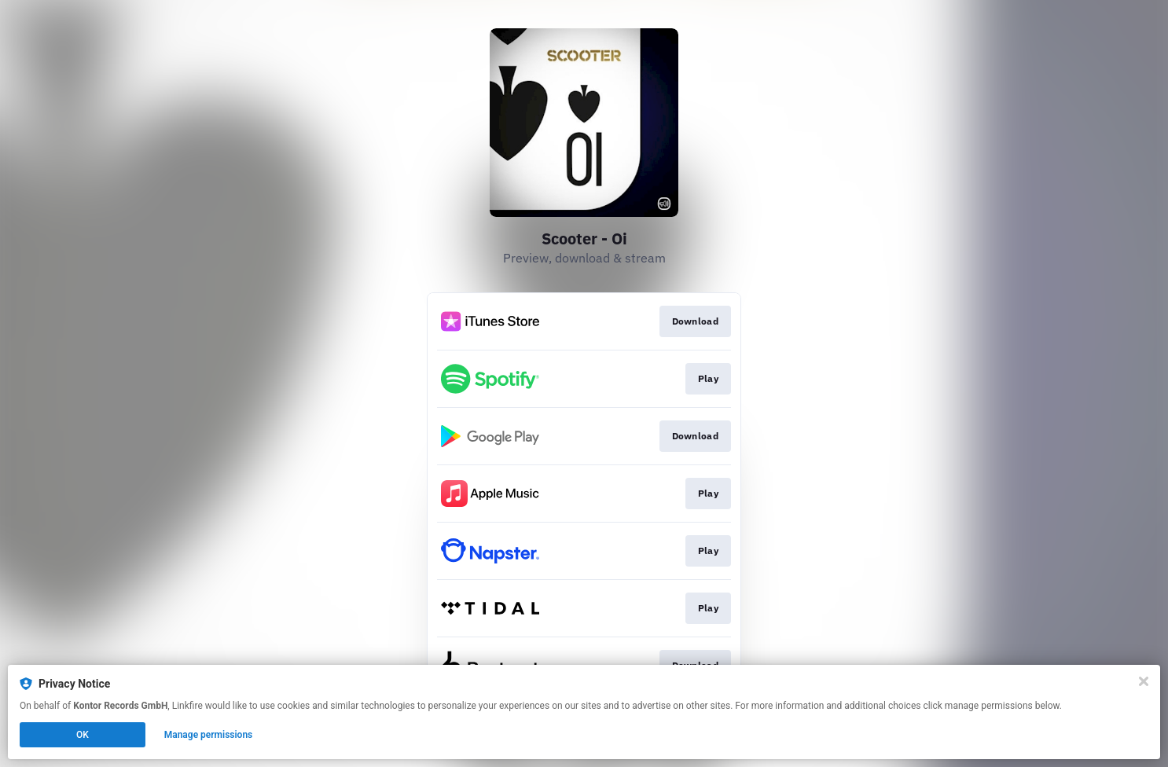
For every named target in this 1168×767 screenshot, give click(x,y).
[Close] (1143, 681)
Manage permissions (208, 734)
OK (82, 734)
